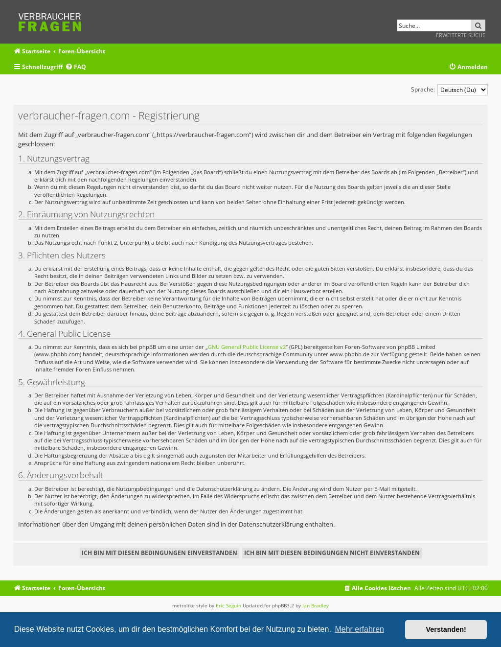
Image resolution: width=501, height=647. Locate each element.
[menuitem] (75, 67)
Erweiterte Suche (460, 35)
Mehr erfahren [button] (359, 629)
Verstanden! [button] (446, 629)
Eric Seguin (228, 605)
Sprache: (423, 89)
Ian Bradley (315, 605)
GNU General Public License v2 (247, 346)
